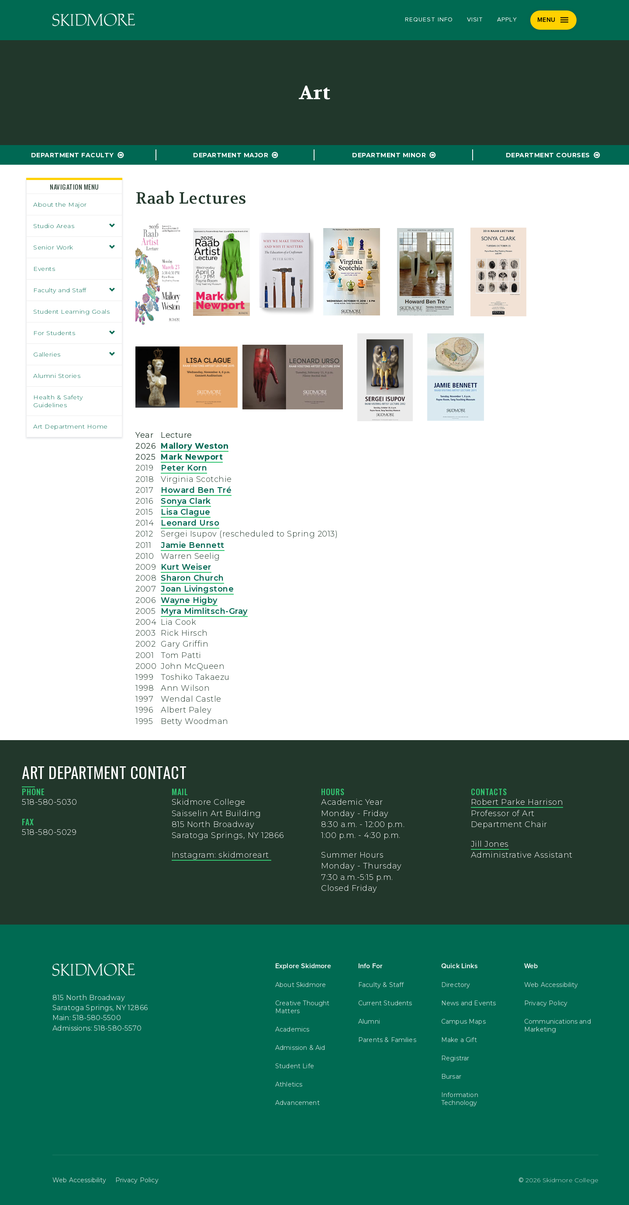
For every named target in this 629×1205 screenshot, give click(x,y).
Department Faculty (72, 155)
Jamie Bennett (193, 545)
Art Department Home (70, 426)
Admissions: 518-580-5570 (97, 1028)
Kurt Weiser (186, 567)
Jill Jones (490, 844)
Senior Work (74, 247)
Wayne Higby (189, 600)
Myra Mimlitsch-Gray (204, 611)
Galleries (74, 354)
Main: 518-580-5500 (86, 1018)
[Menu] (553, 20)
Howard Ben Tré (196, 490)
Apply (507, 20)
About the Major (60, 204)
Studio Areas (74, 226)
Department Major (230, 155)
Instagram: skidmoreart (222, 855)
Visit (475, 20)
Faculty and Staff (74, 290)
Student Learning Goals (71, 311)
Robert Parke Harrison (517, 802)
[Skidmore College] (93, 20)
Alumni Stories (56, 376)
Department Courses (548, 155)
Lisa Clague (186, 512)
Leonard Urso (190, 523)
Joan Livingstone (197, 589)
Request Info (429, 20)
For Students (74, 333)
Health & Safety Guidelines (58, 401)
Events (44, 269)
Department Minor (389, 155)
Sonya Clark (186, 501)
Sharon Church (192, 578)
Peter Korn (184, 468)
